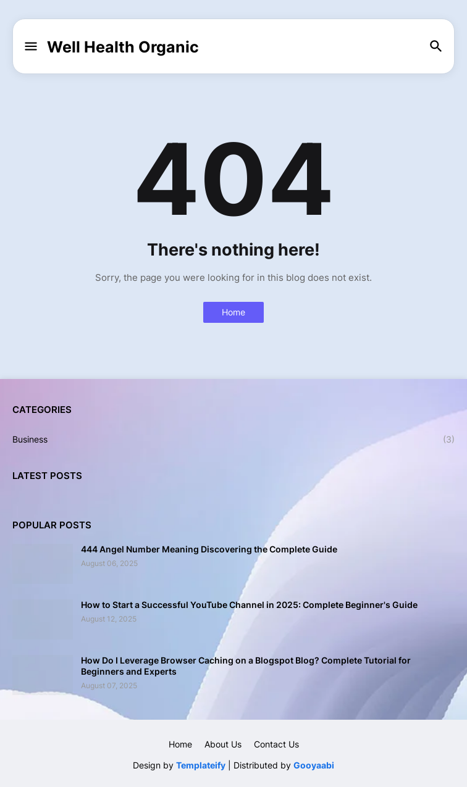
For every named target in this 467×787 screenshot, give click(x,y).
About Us (223, 744)
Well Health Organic (123, 47)
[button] (30, 46)
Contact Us (276, 744)
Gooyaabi (313, 765)
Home (233, 312)
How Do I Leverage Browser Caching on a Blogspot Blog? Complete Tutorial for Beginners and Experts (246, 666)
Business (233, 439)
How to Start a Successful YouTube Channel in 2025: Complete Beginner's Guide (249, 604)
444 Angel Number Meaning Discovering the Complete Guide (209, 549)
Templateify (200, 765)
